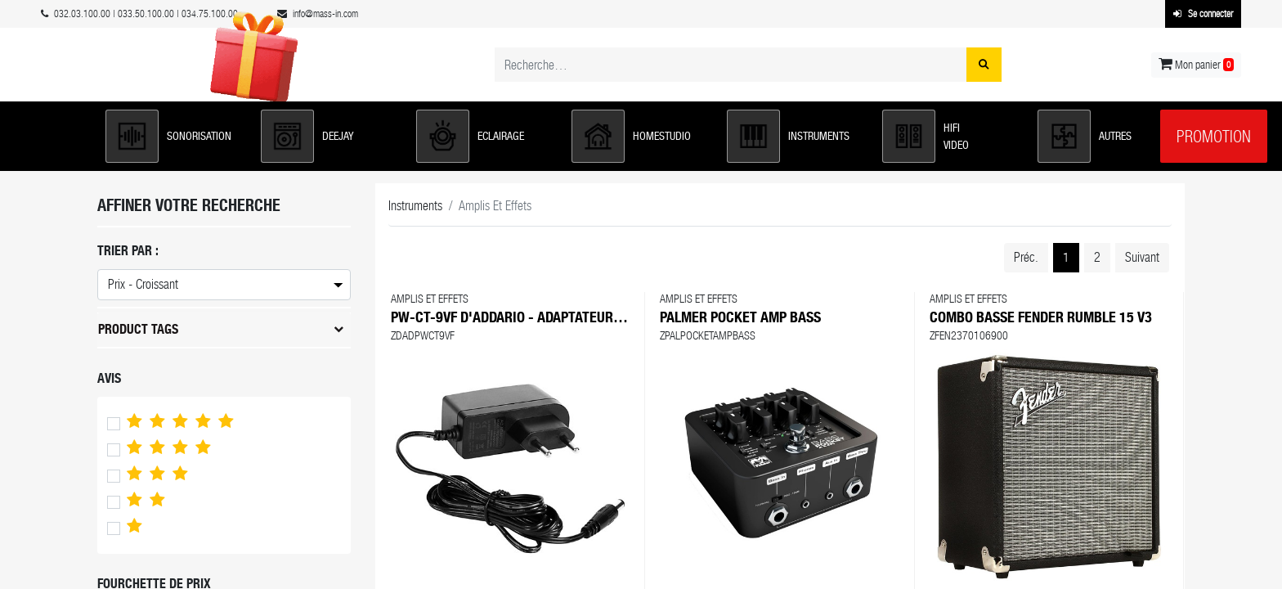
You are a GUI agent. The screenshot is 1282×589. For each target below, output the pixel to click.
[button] (175, 136)
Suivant (1142, 257)
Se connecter (1203, 14)
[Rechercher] (984, 64)
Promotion (1214, 136)
